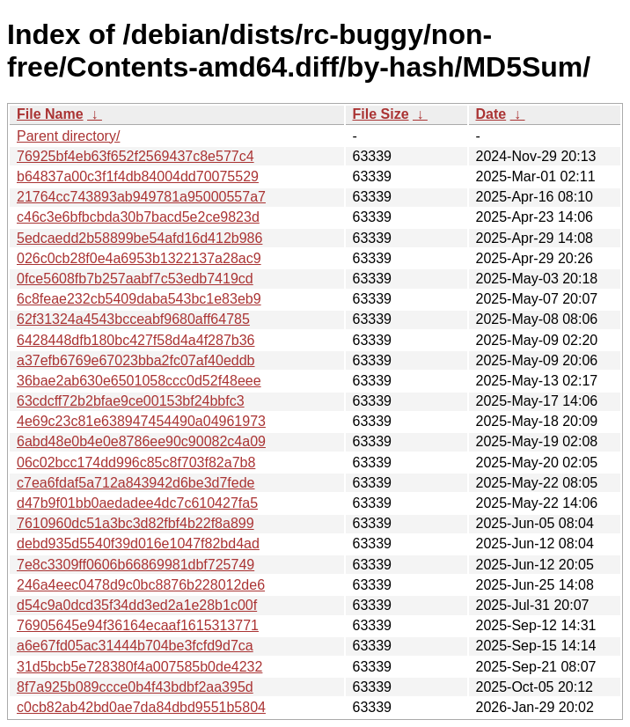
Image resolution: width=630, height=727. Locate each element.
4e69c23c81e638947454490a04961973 (141, 421)
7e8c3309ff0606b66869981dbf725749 (135, 564)
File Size (381, 113)
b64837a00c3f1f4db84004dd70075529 (138, 176)
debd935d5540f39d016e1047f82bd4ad (138, 543)
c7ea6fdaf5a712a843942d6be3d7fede (136, 482)
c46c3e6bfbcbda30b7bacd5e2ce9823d (138, 216)
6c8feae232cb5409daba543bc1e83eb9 (139, 298)
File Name (50, 113)
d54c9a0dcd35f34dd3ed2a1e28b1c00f (137, 605)
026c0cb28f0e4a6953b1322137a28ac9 (139, 258)
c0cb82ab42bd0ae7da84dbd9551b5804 (141, 707)
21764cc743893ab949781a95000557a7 (141, 196)
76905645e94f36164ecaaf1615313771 (138, 625)
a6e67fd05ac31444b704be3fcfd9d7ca (135, 645)
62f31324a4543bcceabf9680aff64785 (133, 319)
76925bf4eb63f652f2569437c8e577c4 (135, 156)
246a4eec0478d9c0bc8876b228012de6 (141, 584)
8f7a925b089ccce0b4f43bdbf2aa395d (135, 686)
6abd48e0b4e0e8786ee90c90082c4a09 (141, 441)
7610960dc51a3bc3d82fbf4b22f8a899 (135, 523)
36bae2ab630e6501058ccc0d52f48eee (139, 380)
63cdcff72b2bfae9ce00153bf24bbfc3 (131, 400)
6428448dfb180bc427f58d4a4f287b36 (136, 340)
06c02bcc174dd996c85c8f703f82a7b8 (136, 462)
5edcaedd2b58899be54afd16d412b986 (139, 238)
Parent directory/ (68, 136)
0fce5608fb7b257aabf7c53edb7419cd (135, 278)
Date (491, 113)
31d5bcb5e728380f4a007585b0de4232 (139, 666)
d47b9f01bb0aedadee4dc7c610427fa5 (137, 503)
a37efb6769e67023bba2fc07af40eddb (136, 360)
